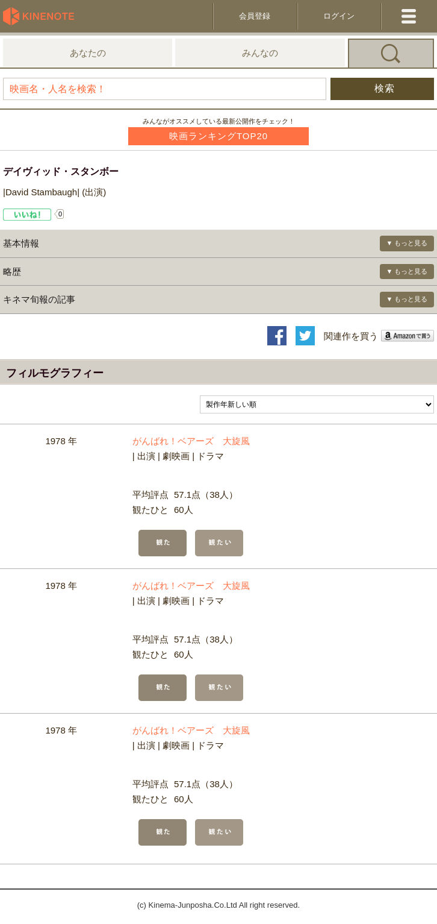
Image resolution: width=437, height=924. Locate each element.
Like (27, 215)
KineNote (42, 16)
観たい (219, 543)
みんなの (260, 53)
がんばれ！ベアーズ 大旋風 (191, 441)
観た (162, 543)
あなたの (88, 53)
